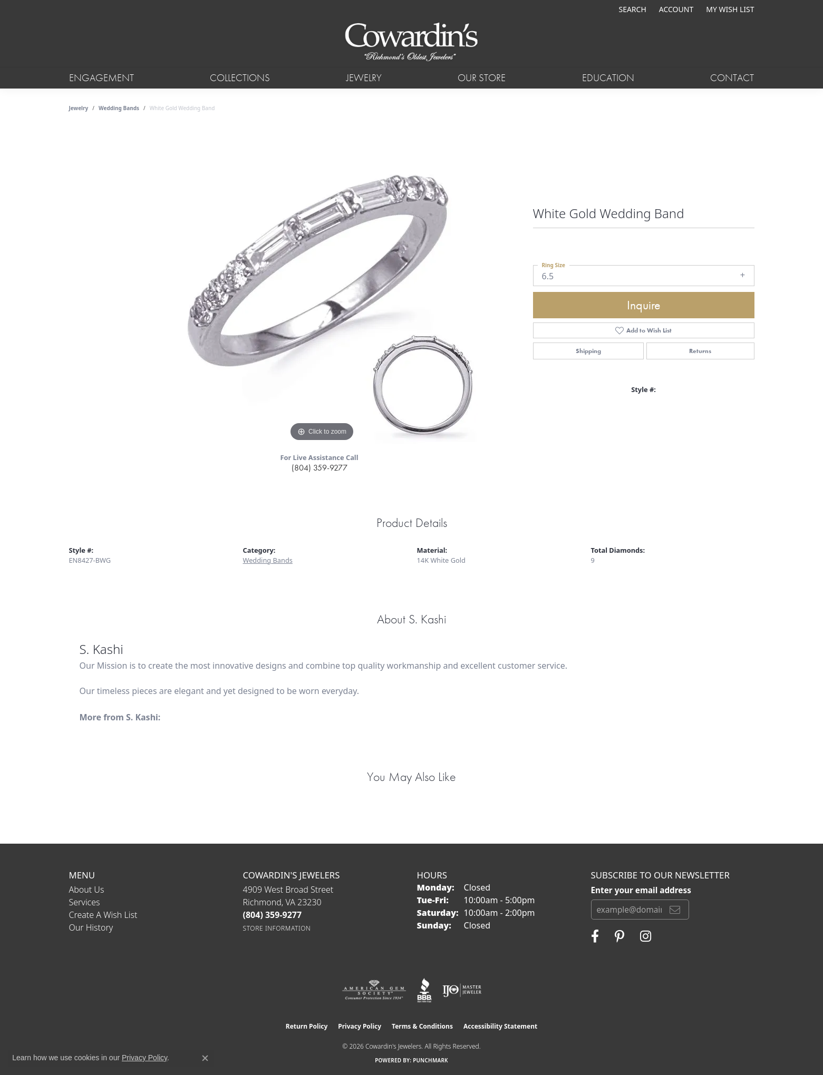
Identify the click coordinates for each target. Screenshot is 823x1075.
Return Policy (307, 1026)
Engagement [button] (101, 77)
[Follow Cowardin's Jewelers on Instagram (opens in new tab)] (645, 936)
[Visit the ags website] (374, 990)
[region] (322, 286)
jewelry (79, 108)
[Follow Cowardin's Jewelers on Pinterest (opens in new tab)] (619, 936)
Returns (700, 351)
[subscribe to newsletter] (675, 909)
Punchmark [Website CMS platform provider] (430, 1060)
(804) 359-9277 (319, 467)
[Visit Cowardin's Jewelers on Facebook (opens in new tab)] (595, 936)
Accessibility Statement (500, 1026)
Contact (732, 77)
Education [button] (608, 77)
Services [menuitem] (84, 902)
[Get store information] (277, 928)
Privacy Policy (359, 1026)
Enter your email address (641, 890)
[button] (631, 9)
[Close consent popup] (205, 1058)
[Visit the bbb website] (424, 990)
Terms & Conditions (422, 1026)
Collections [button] (240, 77)
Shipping (588, 351)
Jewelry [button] (364, 77)
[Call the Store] (272, 915)
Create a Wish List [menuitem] (103, 915)
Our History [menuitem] (91, 927)
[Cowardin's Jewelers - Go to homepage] (411, 42)
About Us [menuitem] (86, 889)
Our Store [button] (482, 77)
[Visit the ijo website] (462, 990)
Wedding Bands (119, 108)
